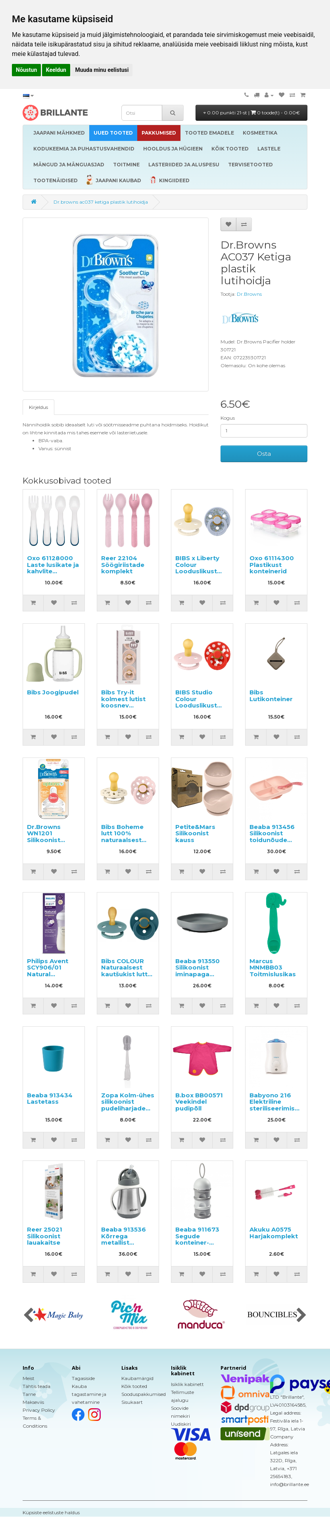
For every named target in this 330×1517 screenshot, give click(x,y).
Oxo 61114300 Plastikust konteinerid (271, 564)
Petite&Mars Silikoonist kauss (195, 833)
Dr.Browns (249, 294)
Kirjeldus (38, 407)
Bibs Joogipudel (53, 692)
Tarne (29, 1394)
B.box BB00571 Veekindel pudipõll (199, 1101)
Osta (264, 453)
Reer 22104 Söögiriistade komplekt (122, 564)
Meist (29, 1378)
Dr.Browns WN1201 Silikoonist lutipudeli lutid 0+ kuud (50, 840)
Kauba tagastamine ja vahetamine (89, 1394)
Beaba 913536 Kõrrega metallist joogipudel (123, 1239)
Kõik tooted (134, 1386)
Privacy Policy (39, 1410)
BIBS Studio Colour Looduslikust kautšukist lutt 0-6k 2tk (198, 705)
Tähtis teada (36, 1386)
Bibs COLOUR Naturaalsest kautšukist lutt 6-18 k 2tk (124, 971)
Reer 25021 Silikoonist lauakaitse (44, 1236)
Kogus (228, 418)
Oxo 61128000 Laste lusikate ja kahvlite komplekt (53, 568)
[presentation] (28, 1316)
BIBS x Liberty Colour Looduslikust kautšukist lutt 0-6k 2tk (198, 571)
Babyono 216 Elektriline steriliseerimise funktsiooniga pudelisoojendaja (277, 1108)
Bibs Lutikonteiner (271, 695)
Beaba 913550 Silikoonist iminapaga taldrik (197, 971)
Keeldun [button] (56, 70)
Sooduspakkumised (143, 1394)
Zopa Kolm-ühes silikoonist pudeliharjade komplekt (127, 1105)
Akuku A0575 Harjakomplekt (273, 1233)
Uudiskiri (181, 1424)
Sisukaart (132, 1402)
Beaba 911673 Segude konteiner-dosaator (197, 1239)
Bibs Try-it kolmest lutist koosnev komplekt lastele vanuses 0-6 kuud (126, 708)
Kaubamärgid (137, 1378)
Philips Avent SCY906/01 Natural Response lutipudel (47, 974)
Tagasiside (83, 1378)
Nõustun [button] (26, 70)
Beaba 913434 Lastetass (50, 1098)
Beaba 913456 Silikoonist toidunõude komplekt (272, 836)
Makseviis (33, 1402)
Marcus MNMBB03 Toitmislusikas (272, 967)
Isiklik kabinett (187, 1384)
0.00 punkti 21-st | (251, 113)
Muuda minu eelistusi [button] (102, 70)
